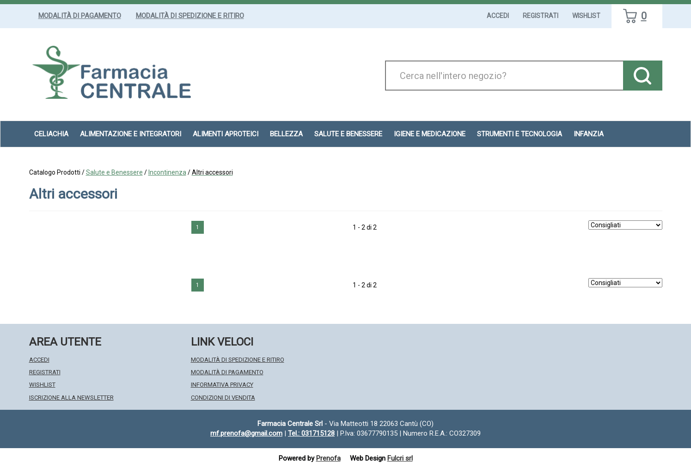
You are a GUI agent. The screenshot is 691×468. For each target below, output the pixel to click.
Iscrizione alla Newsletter (71, 397)
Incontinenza (167, 172)
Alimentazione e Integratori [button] (130, 134)
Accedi (498, 15)
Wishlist (586, 15)
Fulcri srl (400, 458)
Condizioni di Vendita (223, 397)
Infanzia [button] (589, 134)
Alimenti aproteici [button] (225, 134)
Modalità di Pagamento (79, 16)
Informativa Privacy (222, 384)
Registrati (540, 15)
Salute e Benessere (114, 172)
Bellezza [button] (286, 134)
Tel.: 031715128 (311, 433)
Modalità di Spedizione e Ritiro (190, 16)
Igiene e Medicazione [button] (429, 134)
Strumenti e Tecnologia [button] (519, 134)
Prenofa (328, 458)
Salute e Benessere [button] (348, 134)
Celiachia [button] (51, 134)
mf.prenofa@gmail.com (246, 433)
